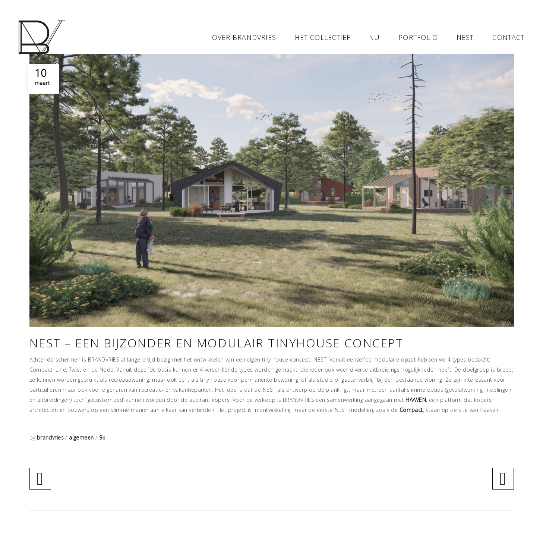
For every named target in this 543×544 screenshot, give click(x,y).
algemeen (81, 437)
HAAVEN (415, 399)
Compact (411, 409)
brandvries (51, 437)
